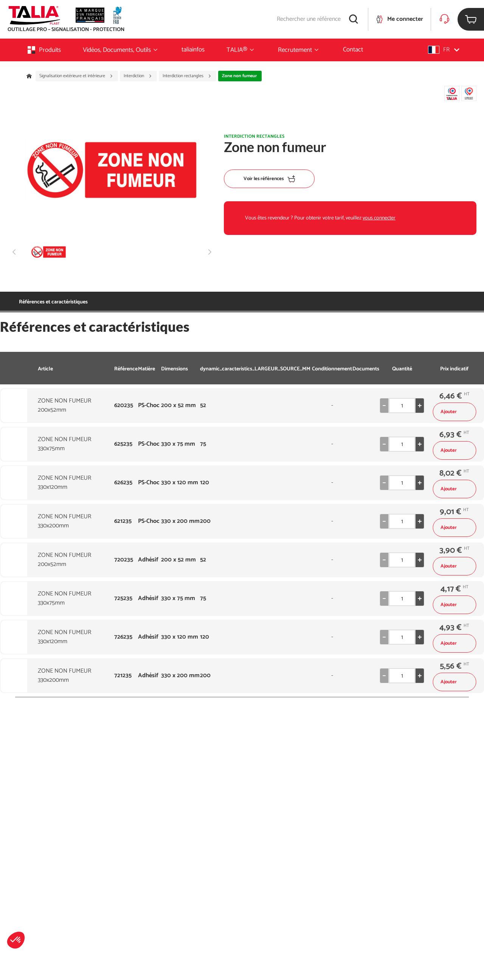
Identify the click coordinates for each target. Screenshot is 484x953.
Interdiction (138, 76)
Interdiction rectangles (187, 76)
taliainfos (193, 49)
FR (443, 50)
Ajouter (454, 412)
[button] (16, 940)
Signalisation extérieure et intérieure (76, 76)
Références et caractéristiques (53, 302)
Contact (353, 49)
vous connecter (379, 218)
